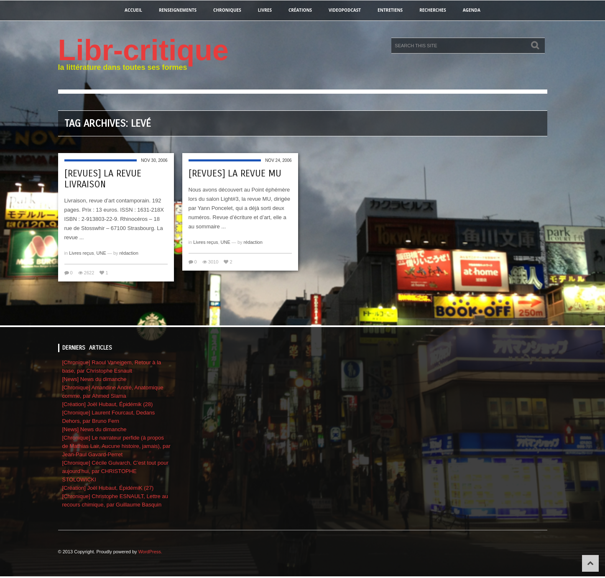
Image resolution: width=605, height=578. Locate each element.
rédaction (129, 253)
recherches (432, 10)
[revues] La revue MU (235, 173)
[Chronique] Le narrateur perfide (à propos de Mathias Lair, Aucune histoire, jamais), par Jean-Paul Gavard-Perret (116, 446)
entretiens (390, 10)
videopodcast (345, 10)
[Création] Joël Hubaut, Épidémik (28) (107, 404)
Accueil (133, 10)
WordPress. (150, 551)
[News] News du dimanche (94, 379)
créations (300, 10)
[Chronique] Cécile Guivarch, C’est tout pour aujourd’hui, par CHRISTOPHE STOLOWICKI (115, 471)
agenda (471, 10)
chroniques (227, 10)
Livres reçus (81, 253)
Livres (265, 10)
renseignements (178, 10)
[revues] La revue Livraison (102, 179)
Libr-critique (143, 50)
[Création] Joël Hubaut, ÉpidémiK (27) (108, 488)
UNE (101, 253)
